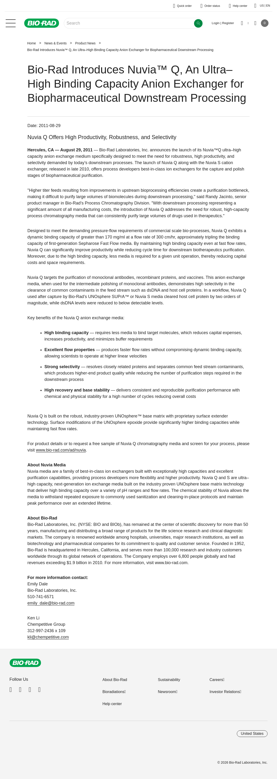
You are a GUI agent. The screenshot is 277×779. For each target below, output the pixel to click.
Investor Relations (224, 692)
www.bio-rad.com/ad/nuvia (61, 450)
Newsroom (167, 692)
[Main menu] (11, 22)
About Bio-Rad (114, 680)
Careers (216, 680)
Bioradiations (113, 692)
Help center (112, 704)
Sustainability (169, 680)
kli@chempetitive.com (48, 637)
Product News (85, 43)
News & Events (55, 43)
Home (31, 43)
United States (252, 734)
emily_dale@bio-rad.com (50, 603)
